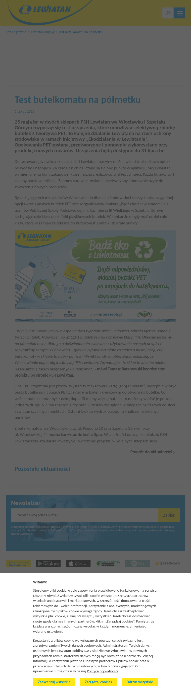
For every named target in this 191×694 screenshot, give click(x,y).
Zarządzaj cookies (98, 682)
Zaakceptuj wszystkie (54, 682)
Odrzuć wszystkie (140, 682)
